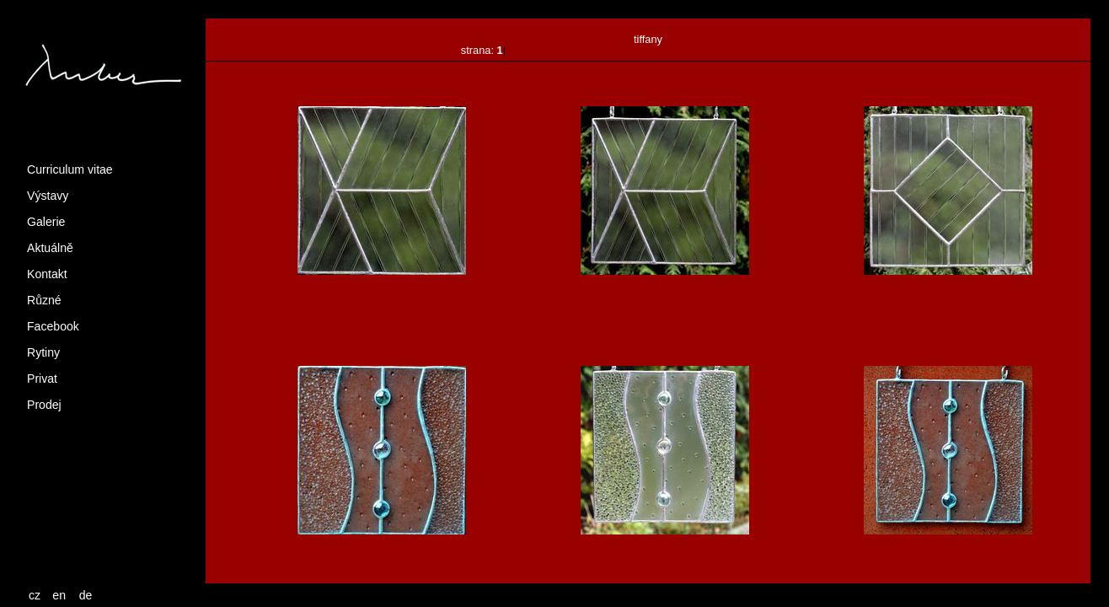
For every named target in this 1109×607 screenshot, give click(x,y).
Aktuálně (50, 248)
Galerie (46, 221)
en (59, 595)
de (86, 595)
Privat (42, 378)
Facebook (53, 326)
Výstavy (47, 195)
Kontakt (47, 274)
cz (34, 595)
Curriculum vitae (70, 169)
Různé (44, 300)
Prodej (44, 404)
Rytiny (43, 352)
